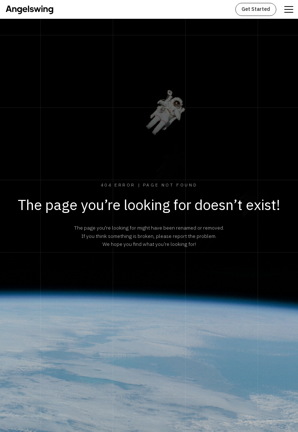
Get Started (256, 9)
